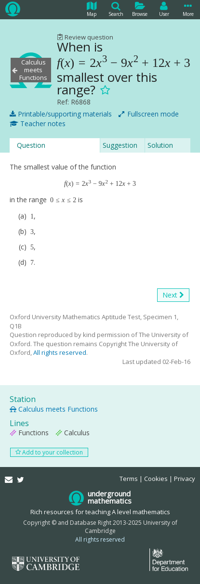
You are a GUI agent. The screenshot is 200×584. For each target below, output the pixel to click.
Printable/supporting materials (61, 114)
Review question (85, 37)
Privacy (184, 478)
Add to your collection (49, 452)
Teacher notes (38, 124)
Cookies (156, 478)
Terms (129, 478)
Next (173, 295)
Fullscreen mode (149, 114)
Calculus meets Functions (54, 409)
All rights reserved (59, 352)
